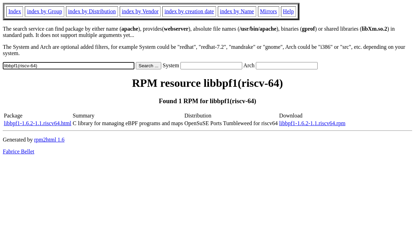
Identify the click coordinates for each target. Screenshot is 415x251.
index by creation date (189, 11)
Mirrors (268, 11)
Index (14, 11)
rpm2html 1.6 (49, 140)
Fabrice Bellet (18, 151)
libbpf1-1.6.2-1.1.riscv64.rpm (312, 123)
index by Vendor (140, 11)
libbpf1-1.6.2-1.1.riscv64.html (37, 123)
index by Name (237, 11)
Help (288, 11)
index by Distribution (92, 11)
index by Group (44, 11)
